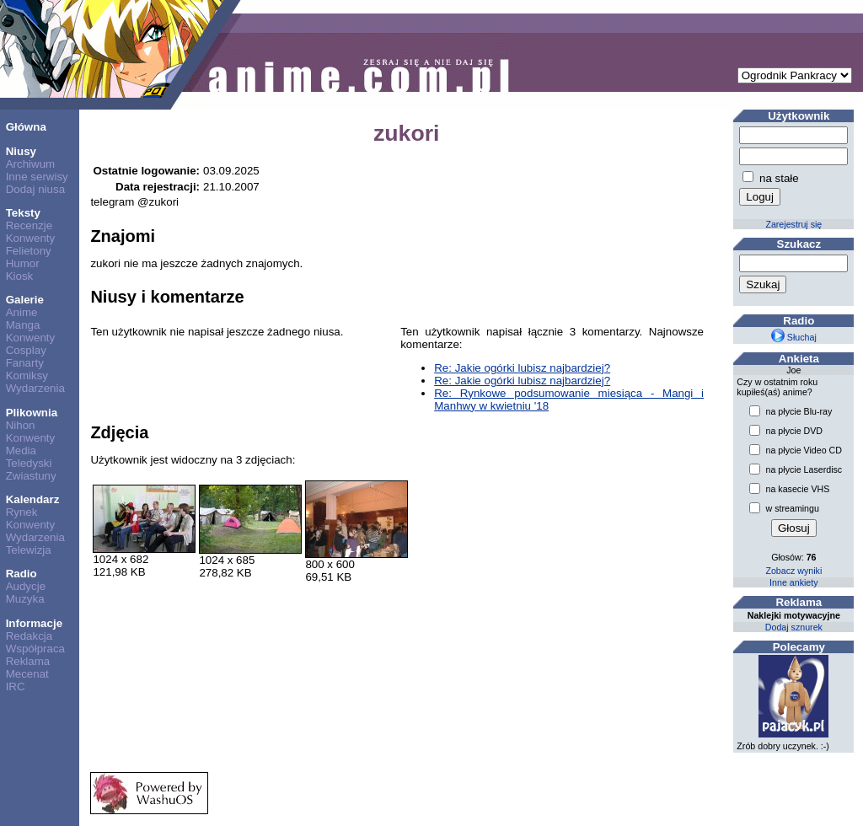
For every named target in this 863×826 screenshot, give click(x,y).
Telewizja (28, 550)
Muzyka (25, 599)
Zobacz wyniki (793, 571)
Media (21, 450)
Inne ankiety (793, 582)
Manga (23, 325)
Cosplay (26, 350)
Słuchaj (794, 337)
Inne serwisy (37, 176)
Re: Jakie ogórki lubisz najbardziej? (522, 368)
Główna (26, 127)
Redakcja (29, 636)
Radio (21, 573)
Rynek (22, 512)
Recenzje (29, 225)
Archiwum (31, 164)
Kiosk (20, 276)
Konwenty (31, 238)
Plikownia (31, 412)
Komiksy (27, 375)
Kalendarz (33, 499)
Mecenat (27, 674)
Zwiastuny (31, 475)
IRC (15, 686)
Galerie (25, 299)
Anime (22, 312)
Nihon (20, 425)
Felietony (28, 250)
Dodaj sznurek (794, 627)
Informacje (34, 623)
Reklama (28, 661)
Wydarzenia (35, 388)
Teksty (23, 212)
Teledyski (29, 463)
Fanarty (25, 363)
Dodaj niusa (35, 189)
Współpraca (35, 648)
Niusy (21, 151)
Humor (23, 263)
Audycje (26, 586)
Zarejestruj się (793, 224)
